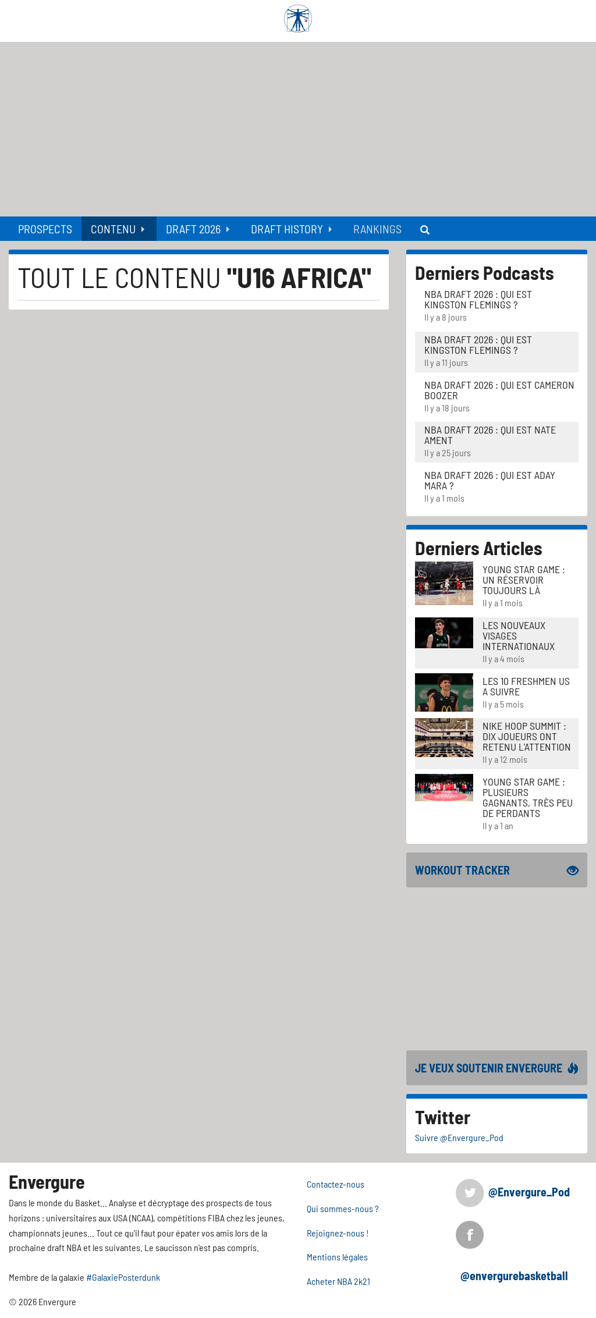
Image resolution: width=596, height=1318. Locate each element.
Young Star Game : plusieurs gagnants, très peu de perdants (528, 797)
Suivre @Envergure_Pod (459, 1137)
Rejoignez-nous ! (338, 1232)
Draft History (287, 229)
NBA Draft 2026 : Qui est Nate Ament (490, 434)
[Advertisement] (298, 129)
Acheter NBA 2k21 (338, 1281)
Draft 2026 (193, 229)
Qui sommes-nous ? (343, 1208)
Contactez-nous (335, 1183)
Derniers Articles (478, 548)
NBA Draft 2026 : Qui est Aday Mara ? (489, 480)
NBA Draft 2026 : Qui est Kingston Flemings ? (478, 299)
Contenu (113, 229)
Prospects (45, 229)
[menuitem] (45, 228)
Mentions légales (337, 1256)
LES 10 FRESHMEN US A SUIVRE (526, 686)
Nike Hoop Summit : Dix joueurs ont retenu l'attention (527, 736)
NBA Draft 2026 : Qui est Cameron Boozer (499, 390)
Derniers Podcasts (484, 272)
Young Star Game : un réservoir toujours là (524, 579)
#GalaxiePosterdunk (123, 1277)
